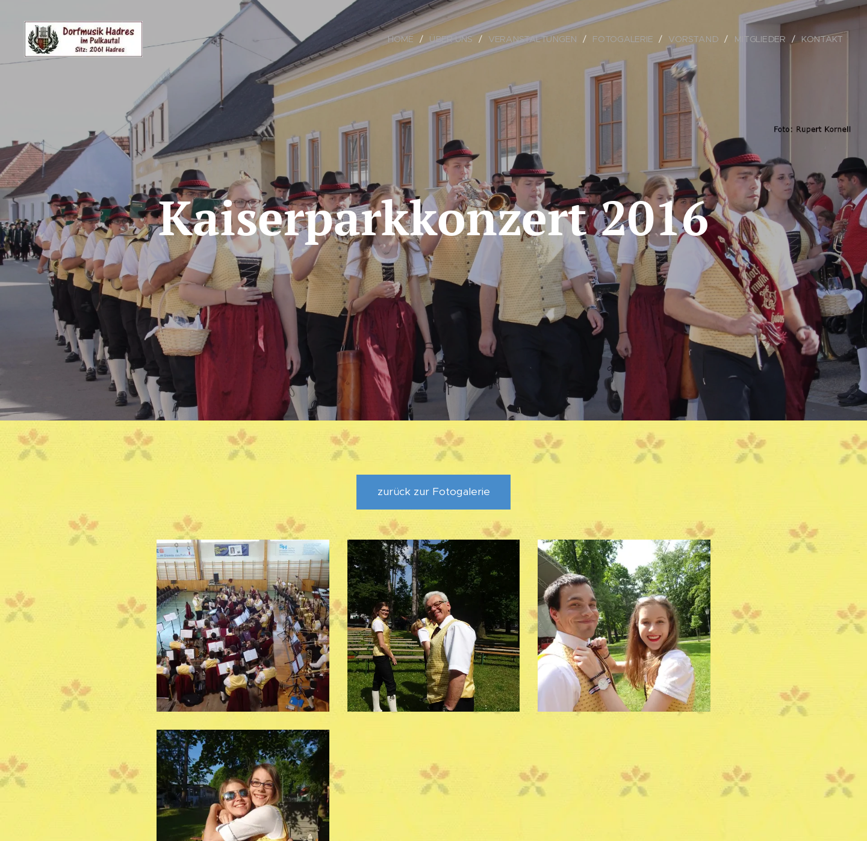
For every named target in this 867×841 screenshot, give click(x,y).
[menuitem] (407, 39)
